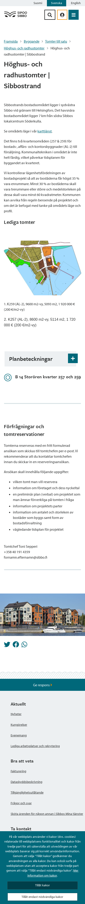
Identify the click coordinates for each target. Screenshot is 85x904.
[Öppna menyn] (73, 15)
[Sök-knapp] (49, 15)
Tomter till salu (56, 41)
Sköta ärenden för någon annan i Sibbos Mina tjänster (47, 814)
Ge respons (42, 685)
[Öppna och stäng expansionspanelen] (73, 358)
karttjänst (44, 131)
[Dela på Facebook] (16, 646)
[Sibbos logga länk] (15, 17)
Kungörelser (19, 725)
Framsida (11, 41)
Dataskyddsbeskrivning (26, 782)
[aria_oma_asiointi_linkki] (62, 15)
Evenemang (19, 735)
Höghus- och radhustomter (24, 48)
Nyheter (16, 714)
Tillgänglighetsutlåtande (27, 792)
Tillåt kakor (42, 885)
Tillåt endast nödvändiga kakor (42, 897)
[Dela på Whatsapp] (24, 646)
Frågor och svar (21, 803)
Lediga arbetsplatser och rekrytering (35, 746)
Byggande (31, 41)
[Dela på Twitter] (7, 646)
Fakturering (18, 771)
